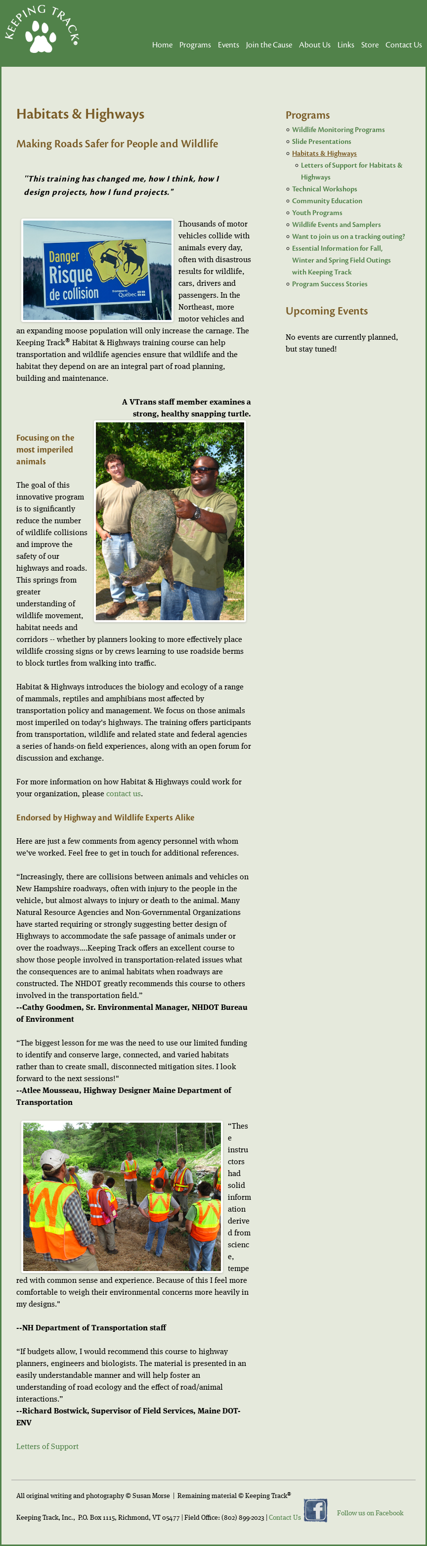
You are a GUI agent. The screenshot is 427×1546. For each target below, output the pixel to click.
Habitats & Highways (324, 153)
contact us (123, 794)
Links (346, 45)
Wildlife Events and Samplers (336, 224)
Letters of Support (47, 1447)
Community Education (327, 201)
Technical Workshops (324, 189)
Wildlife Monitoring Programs (338, 130)
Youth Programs (317, 213)
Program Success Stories (330, 284)
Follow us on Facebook (370, 1513)
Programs (195, 45)
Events (228, 45)
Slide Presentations (321, 141)
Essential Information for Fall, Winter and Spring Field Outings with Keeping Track (341, 260)
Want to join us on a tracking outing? (348, 236)
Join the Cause (269, 45)
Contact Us (403, 45)
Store (370, 45)
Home (162, 45)
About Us (315, 45)
